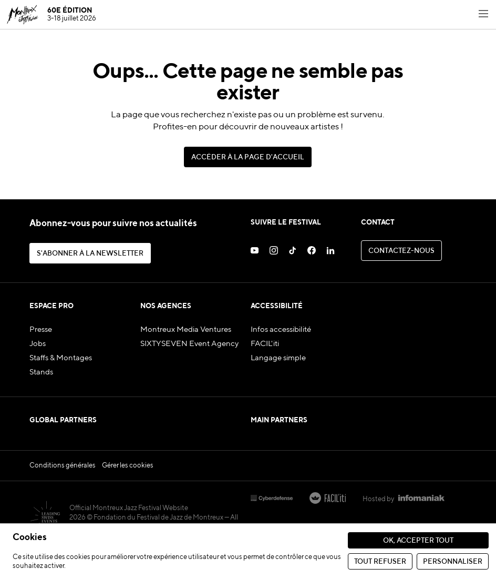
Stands (41, 372)
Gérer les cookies (127, 490)
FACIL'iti (265, 344)
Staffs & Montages (60, 358)
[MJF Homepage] (51, 14)
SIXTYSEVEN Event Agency (189, 344)
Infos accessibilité (281, 329)
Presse (40, 329)
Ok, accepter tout (418, 540)
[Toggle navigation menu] (483, 14)
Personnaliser (452, 561)
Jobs (37, 344)
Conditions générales (62, 490)
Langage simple (278, 358)
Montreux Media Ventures (185, 329)
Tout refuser (380, 561)
